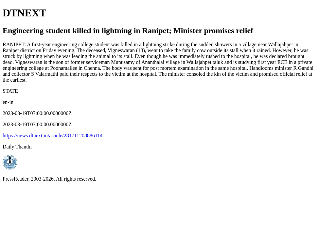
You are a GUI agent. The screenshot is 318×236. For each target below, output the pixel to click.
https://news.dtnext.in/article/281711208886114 (52, 135)
